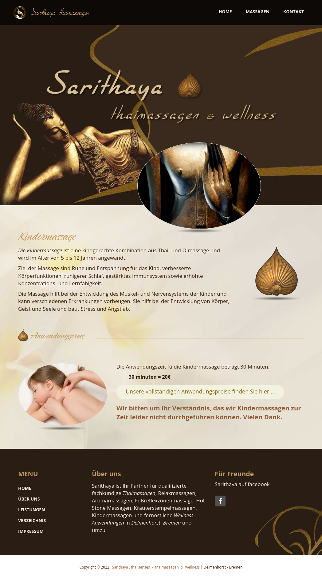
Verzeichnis (32, 520)
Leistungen (31, 510)
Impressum (31, 531)
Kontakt (293, 11)
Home (225, 11)
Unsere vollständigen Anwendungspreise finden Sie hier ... (200, 391)
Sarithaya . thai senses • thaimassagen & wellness (155, 567)
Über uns (29, 499)
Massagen (257, 11)
